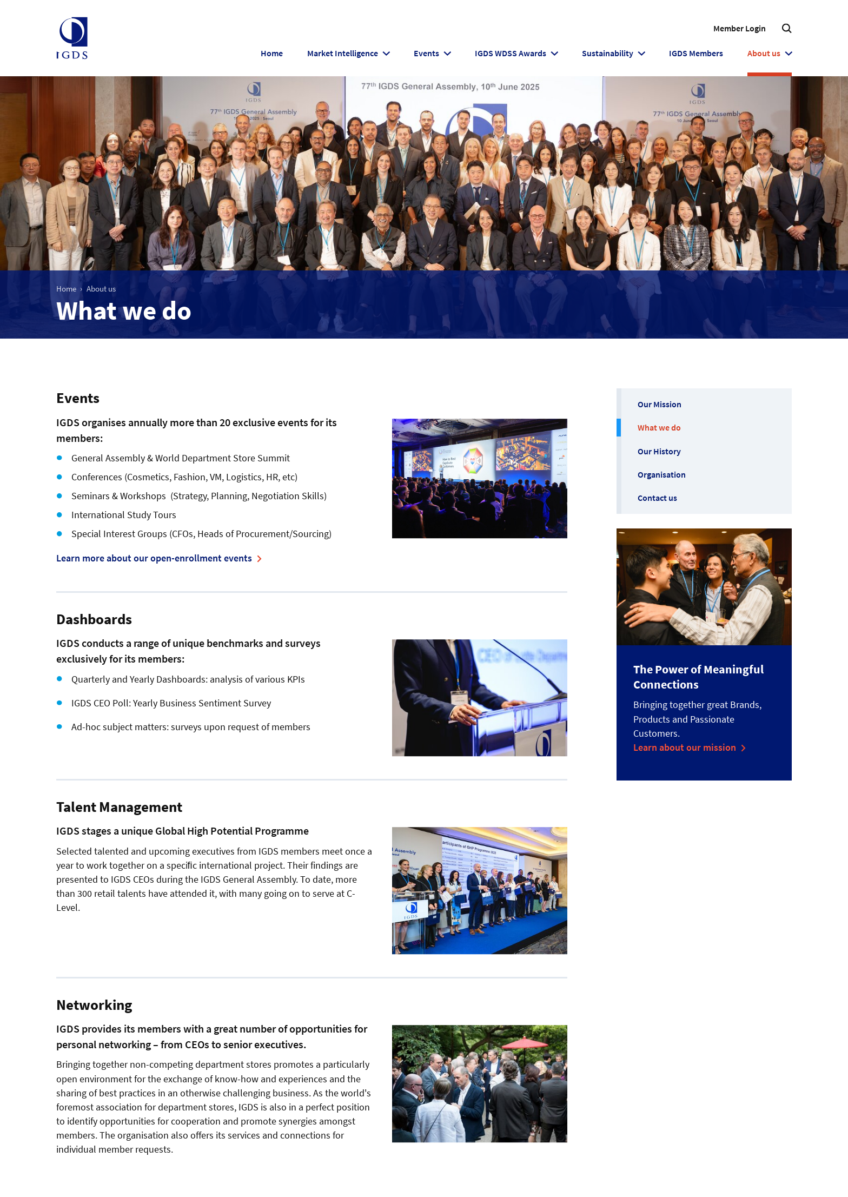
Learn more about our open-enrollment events (154, 558)
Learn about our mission (684, 747)
